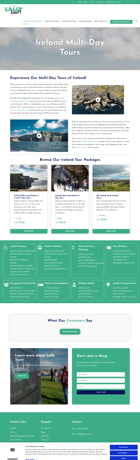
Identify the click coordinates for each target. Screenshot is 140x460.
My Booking (109, 2)
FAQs (86, 2)
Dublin (13, 432)
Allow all (123, 444)
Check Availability (121, 22)
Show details (30, 456)
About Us (100, 2)
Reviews (92, 2)
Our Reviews (46, 428)
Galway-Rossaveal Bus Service (22, 436)
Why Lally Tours (100, 21)
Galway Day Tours (52, 21)
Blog (80, 2)
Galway (13, 428)
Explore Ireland (85, 21)
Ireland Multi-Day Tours (32, 21)
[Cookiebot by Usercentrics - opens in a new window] (12, 456)
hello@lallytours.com (84, 434)
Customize (124, 449)
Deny (124, 455)
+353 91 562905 (82, 429)
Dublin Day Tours (69, 21)
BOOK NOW (29, 231)
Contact (118, 2)
